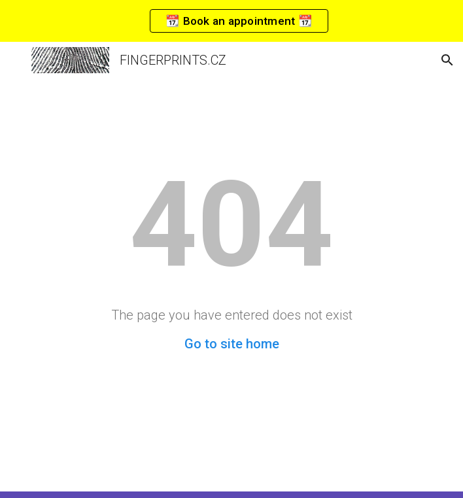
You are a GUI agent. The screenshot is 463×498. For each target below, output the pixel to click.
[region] (231, 21)
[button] (15, 60)
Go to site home (231, 344)
